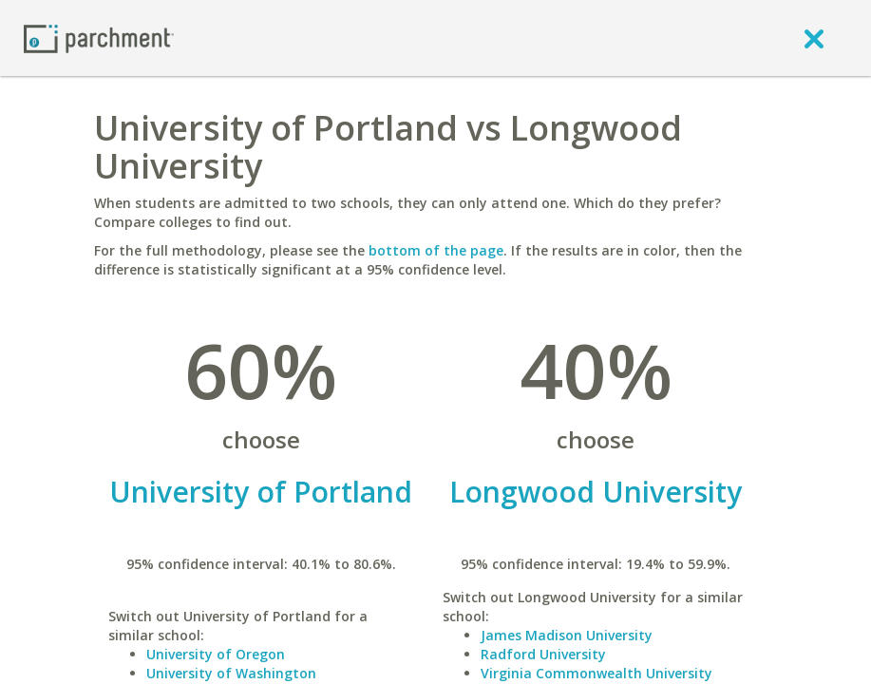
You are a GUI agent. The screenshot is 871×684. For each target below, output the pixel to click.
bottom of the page (436, 250)
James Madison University (567, 635)
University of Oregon (215, 654)
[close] (814, 38)
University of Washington (231, 673)
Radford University (543, 654)
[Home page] (99, 37)
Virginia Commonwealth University (596, 673)
